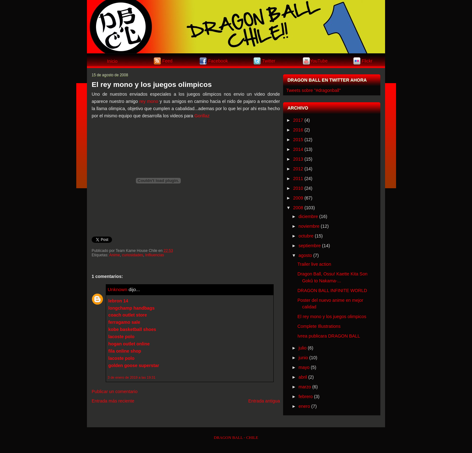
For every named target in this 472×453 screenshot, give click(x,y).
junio (303, 357)
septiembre (309, 245)
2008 (298, 207)
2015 (298, 139)
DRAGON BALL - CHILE (236, 437)
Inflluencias (154, 255)
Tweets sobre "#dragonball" (313, 90)
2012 (298, 168)
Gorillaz (201, 115)
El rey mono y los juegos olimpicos (152, 84)
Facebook (218, 60)
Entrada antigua (264, 400)
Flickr (367, 60)
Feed (167, 60)
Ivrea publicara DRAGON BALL (329, 335)
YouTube (319, 60)
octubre (306, 235)
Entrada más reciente (113, 400)
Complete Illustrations (319, 326)
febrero (305, 396)
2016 (298, 129)
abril (302, 377)
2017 (298, 120)
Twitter (268, 60)
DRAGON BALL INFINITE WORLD (332, 290)
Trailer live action (314, 264)
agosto (305, 255)
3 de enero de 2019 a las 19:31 (131, 377)
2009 (298, 197)
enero (304, 406)
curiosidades (132, 255)
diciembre (308, 216)
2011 (298, 178)
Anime (114, 255)
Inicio (112, 61)
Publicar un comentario (114, 391)
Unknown (117, 289)
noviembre (308, 226)
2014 (298, 149)
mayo (303, 367)
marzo (304, 386)
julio (302, 347)
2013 (298, 159)
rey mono (148, 101)
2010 (298, 188)
